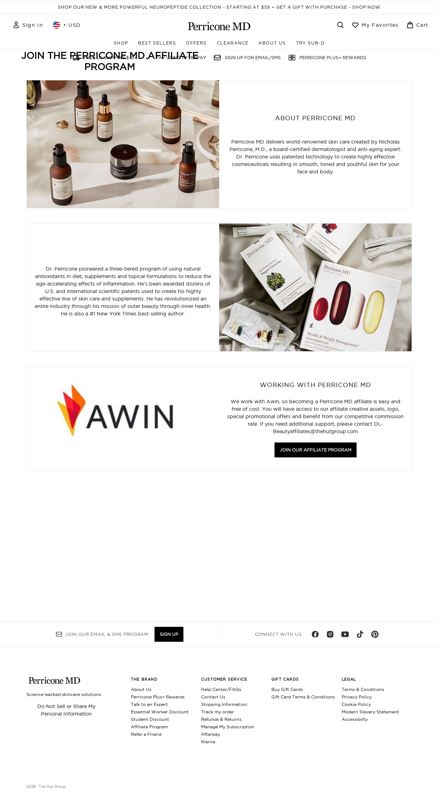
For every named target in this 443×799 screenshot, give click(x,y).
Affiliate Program (149, 726)
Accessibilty (355, 719)
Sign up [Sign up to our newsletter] (169, 634)
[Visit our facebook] (315, 634)
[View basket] (417, 25)
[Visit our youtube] (345, 634)
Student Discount (150, 719)
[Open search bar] (340, 25)
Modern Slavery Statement (370, 711)
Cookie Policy (356, 704)
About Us (141, 689)
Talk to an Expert (149, 704)
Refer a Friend (146, 734)
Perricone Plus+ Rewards (158, 696)
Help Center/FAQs (221, 689)
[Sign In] (27, 25)
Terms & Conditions (363, 689)
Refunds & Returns (221, 719)
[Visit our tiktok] (360, 634)
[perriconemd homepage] (219, 26)
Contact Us (213, 696)
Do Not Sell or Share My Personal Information (66, 709)
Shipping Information (224, 704)
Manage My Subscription (227, 726)
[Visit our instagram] (330, 634)
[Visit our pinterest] (374, 634)
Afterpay (210, 734)
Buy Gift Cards (287, 689)
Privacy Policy (357, 696)
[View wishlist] (375, 25)
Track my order (217, 711)
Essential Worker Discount (160, 711)
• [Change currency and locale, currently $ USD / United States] (67, 25)
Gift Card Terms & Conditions (303, 696)
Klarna (208, 741)
